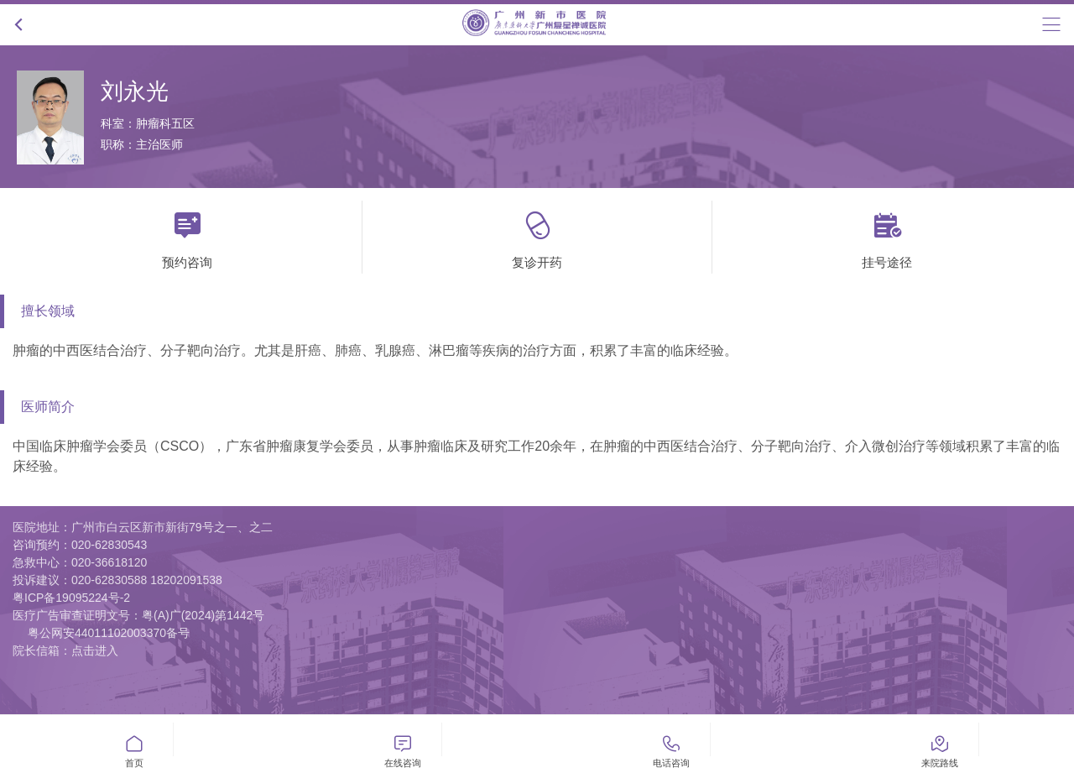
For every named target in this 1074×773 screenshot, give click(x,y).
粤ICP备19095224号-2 (71, 597)
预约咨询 (187, 235)
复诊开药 (537, 235)
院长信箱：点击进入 (65, 650)
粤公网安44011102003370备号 (109, 633)
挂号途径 (886, 235)
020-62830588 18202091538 (146, 580)
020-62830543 (109, 544)
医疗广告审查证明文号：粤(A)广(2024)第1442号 (138, 615)
